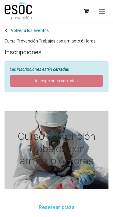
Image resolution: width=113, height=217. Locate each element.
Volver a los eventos (27, 30)
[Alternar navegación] (101, 11)
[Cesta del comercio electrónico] (86, 11)
